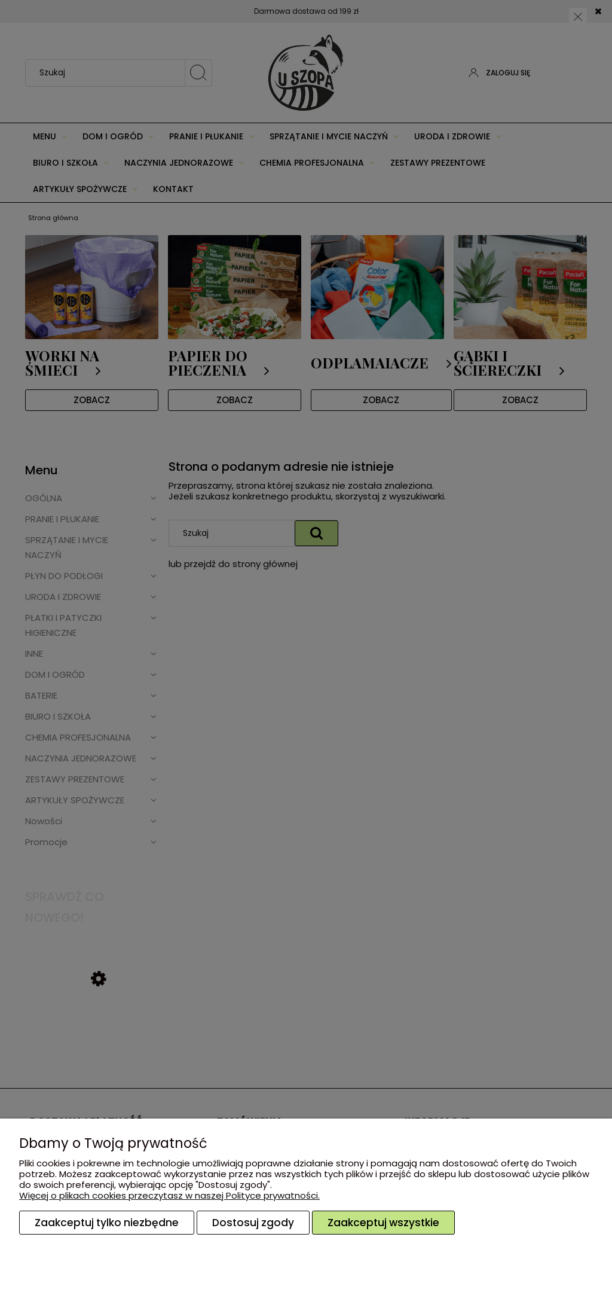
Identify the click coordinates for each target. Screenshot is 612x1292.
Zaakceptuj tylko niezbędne (107, 1222)
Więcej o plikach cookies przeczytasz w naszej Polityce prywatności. (169, 1195)
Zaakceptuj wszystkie (383, 1222)
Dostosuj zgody (253, 1222)
